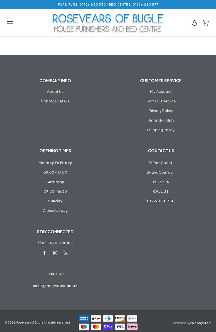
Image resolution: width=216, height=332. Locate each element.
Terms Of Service (161, 101)
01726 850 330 (161, 201)
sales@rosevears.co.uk (55, 285)
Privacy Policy (161, 110)
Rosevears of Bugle (29, 322)
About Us (55, 91)
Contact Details (55, 101)
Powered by (192, 323)
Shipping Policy (161, 129)
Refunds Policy (161, 120)
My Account (161, 91)
